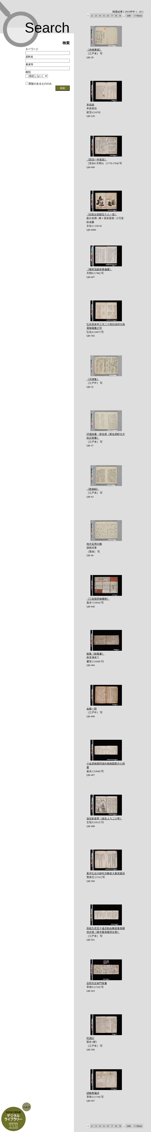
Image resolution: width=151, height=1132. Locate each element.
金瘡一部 (92, 708)
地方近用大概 (94, 543)
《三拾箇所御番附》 (98, 598)
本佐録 (90, 104)
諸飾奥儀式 (93, 1093)
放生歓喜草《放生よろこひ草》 (104, 818)
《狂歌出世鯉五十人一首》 (102, 214)
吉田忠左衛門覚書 (97, 983)
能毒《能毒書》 (95, 653)
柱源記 (90, 1038)
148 (129, 15)
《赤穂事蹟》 (94, 49)
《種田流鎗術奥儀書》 (99, 269)
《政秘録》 (93, 489)
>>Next (138, 15)
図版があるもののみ (39, 83)
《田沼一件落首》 (97, 159)
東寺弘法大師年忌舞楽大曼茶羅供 (106, 873)
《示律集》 (93, 379)
